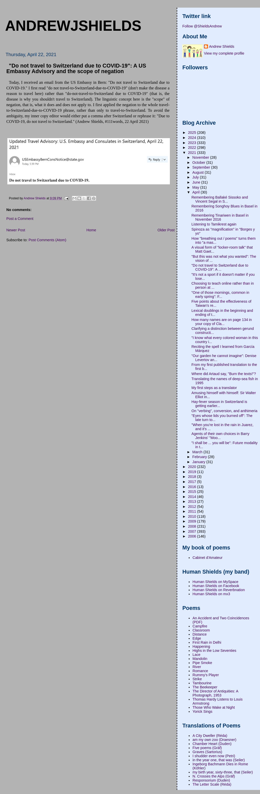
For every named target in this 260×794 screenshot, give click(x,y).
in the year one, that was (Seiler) (218, 760)
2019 (192, 472)
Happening (201, 646)
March (198, 452)
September (201, 167)
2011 (192, 511)
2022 (192, 147)
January (199, 462)
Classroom (201, 630)
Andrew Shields (221, 46)
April (196, 192)
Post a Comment (19, 219)
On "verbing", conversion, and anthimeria (224, 411)
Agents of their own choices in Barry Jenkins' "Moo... (220, 436)
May (196, 187)
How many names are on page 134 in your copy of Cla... (221, 322)
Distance (199, 634)
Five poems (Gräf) (207, 748)
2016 (192, 487)
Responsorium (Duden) (211, 780)
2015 (192, 492)
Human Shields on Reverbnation (218, 590)
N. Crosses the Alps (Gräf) (213, 776)
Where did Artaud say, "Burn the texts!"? (223, 374)
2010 (192, 516)
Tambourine (202, 683)
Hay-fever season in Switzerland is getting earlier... (219, 404)
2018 (192, 477)
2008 (192, 526)
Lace (196, 655)
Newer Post (15, 230)
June (196, 182)
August (198, 172)
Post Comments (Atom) (47, 240)
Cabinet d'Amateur (207, 558)
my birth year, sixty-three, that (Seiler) (222, 772)
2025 (192, 133)
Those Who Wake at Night (213, 707)
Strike (197, 679)
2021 (192, 153)
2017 (192, 482)
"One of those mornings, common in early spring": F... (220, 294)
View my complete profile (224, 53)
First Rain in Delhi (206, 642)
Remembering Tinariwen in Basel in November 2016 (220, 217)
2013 (192, 501)
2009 (192, 521)
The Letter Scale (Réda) (211, 784)
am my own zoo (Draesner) (214, 740)
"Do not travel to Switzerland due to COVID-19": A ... (219, 267)
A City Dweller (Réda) (209, 736)
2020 (192, 467)
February (200, 457)
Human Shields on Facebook (215, 586)
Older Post (166, 230)
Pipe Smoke (202, 663)
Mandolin (199, 659)
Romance (200, 671)
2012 (192, 507)
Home (91, 230)
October (199, 162)
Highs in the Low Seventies (214, 651)
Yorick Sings (202, 711)
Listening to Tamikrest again (213, 224)
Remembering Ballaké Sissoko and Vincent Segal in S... (219, 199)
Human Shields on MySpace (215, 582)
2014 (192, 497)
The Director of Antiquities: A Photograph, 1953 (215, 693)
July (196, 177)
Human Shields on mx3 (211, 594)
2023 (192, 143)
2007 (192, 531)
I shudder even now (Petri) (213, 756)
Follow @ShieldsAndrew (202, 26)
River (196, 667)
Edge (196, 638)
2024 (192, 138)
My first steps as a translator (214, 388)
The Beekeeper (204, 687)
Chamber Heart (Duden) (211, 744)
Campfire (199, 626)
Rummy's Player (205, 675)
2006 (192, 536)
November (201, 157)
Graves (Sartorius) (207, 752)
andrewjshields (73, 26)
